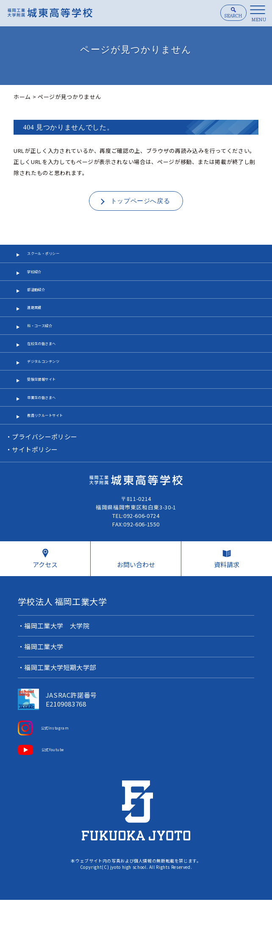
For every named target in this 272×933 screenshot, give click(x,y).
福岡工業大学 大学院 (57, 659)
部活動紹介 (41, 297)
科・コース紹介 (47, 340)
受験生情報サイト (50, 403)
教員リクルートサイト (56, 445)
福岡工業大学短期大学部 (60, 700)
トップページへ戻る (140, 201)
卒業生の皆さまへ (50, 424)
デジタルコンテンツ (53, 382)
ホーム (22, 97)
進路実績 (38, 318)
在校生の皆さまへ (50, 361)
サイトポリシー (35, 481)
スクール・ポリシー (53, 255)
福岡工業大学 (44, 680)
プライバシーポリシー (45, 468)
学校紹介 (38, 276)
